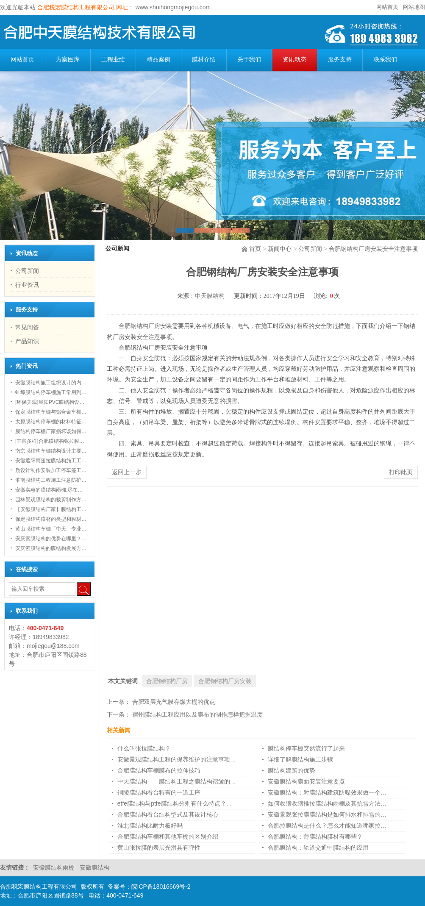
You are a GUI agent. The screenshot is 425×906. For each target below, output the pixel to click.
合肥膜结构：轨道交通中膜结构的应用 (318, 847)
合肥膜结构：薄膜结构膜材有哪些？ (315, 836)
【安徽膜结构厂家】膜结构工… (50, 509)
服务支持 (340, 59)
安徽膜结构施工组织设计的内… (50, 383)
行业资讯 (27, 284)
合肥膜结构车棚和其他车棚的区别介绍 (167, 836)
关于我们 (249, 59)
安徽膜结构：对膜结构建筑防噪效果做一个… (327, 792)
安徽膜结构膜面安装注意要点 (306, 781)
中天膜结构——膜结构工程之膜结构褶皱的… (176, 781)
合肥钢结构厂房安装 (225, 681)
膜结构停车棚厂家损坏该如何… (50, 431)
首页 (255, 248)
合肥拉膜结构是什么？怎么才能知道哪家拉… (327, 825)
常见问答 (27, 327)
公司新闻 (310, 248)
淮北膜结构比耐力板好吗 (150, 825)
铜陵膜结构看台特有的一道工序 (158, 792)
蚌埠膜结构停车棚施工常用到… (50, 392)
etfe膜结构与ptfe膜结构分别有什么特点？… (174, 803)
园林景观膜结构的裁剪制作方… (50, 500)
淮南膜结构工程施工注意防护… (50, 480)
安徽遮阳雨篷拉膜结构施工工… (50, 461)
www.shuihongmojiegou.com (172, 7)
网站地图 (414, 7)
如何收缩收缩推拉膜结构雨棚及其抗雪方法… (327, 803)
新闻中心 (280, 248)
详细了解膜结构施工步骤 (300, 759)
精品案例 (158, 59)
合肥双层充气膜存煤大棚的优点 (173, 701)
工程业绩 (113, 59)
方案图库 (68, 59)
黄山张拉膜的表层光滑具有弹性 (158, 847)
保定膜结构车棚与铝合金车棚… (50, 412)
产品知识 (27, 341)
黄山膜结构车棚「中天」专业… (50, 529)
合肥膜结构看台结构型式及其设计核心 (167, 814)
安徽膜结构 (94, 867)
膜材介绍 (204, 59)
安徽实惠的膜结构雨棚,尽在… (49, 490)
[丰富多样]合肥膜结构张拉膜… (49, 441)
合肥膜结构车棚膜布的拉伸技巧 (158, 770)
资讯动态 (294, 59)
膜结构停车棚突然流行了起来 (306, 748)
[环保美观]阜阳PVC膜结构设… (49, 402)
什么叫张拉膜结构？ (144, 748)
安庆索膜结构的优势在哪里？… (50, 539)
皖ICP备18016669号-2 (161, 886)
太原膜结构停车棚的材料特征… (50, 422)
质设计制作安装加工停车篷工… (50, 470)
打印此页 (401, 472)
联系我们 (385, 59)
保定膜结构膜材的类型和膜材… (50, 519)
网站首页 (387, 7)
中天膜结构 (210, 296)
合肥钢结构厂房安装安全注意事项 (373, 248)
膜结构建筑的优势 (291, 770)
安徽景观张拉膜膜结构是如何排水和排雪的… (327, 814)
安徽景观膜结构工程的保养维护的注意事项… (176, 759)
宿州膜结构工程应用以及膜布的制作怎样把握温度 (197, 714)
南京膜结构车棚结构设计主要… (50, 451)
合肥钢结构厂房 (139, 326)
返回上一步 (127, 472)
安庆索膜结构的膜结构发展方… (50, 548)
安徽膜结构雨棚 (54, 867)
